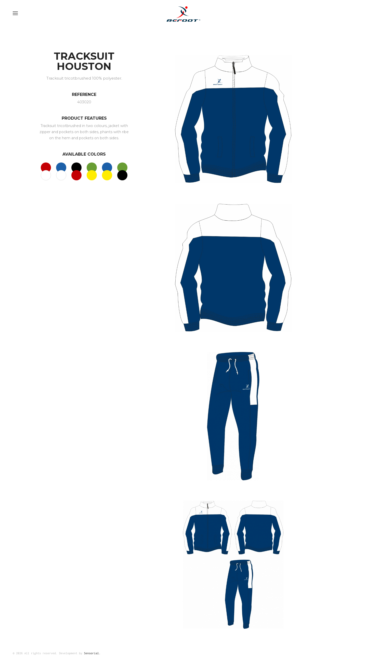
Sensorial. (92, 653)
